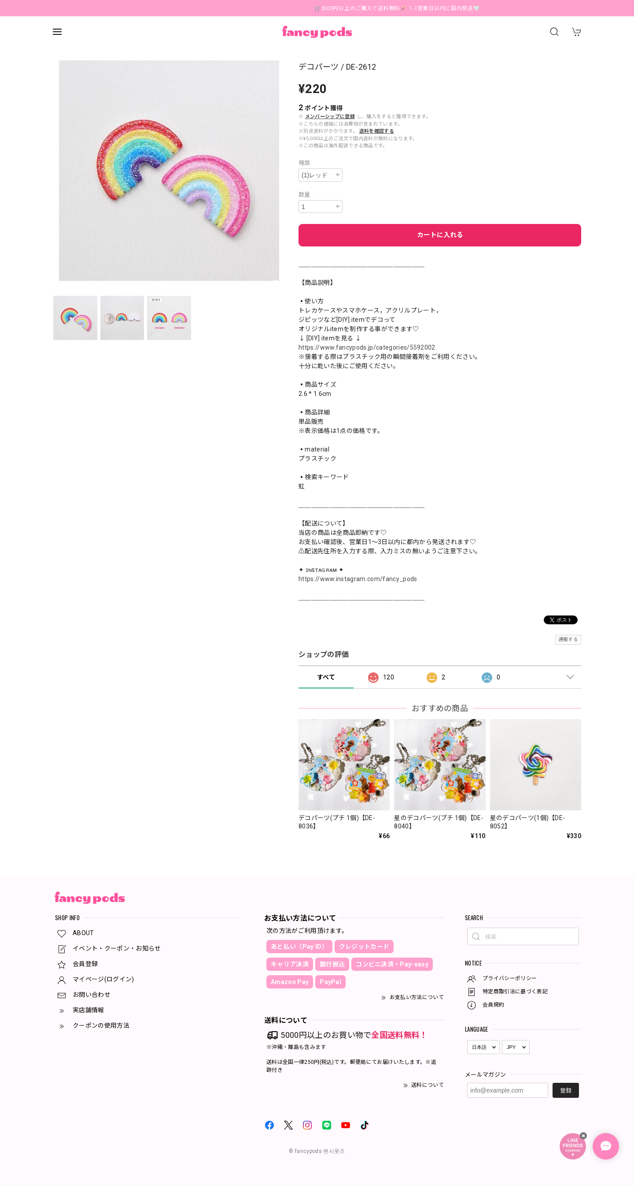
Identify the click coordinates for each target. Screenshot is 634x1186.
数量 (304, 194)
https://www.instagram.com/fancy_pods (358, 578)
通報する (568, 639)
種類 (304, 163)
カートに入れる (440, 235)
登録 (565, 1090)
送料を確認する (376, 131)
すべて (326, 677)
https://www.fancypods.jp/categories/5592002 (367, 347)
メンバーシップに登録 (330, 116)
